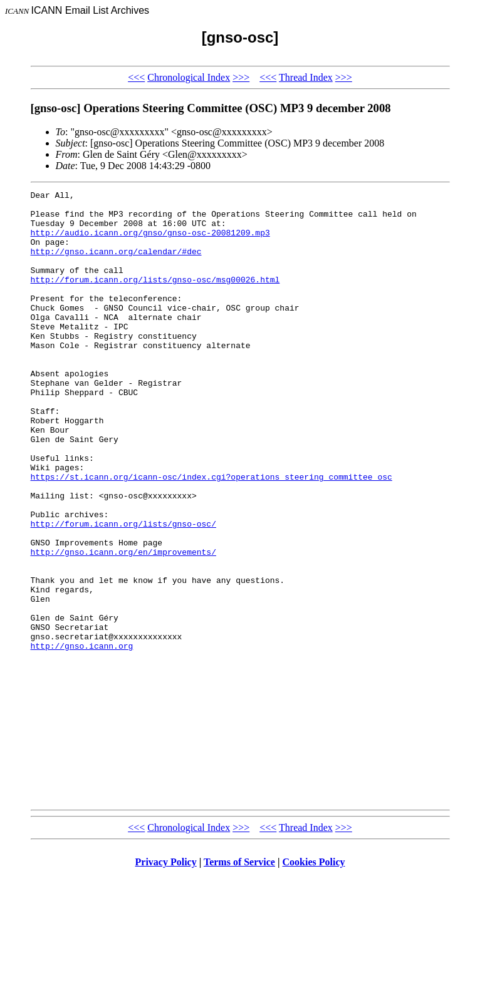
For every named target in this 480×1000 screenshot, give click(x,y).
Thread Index (306, 77)
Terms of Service (239, 984)
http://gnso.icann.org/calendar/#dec (116, 264)
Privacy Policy (166, 984)
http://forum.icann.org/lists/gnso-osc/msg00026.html (155, 298)
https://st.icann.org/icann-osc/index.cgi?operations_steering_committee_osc (211, 534)
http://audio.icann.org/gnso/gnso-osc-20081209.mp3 (150, 241)
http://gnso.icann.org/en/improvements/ (123, 625)
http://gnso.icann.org (82, 737)
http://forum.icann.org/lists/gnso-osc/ (123, 591)
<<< (136, 77)
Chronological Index (188, 77)
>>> (240, 77)
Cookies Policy (314, 984)
